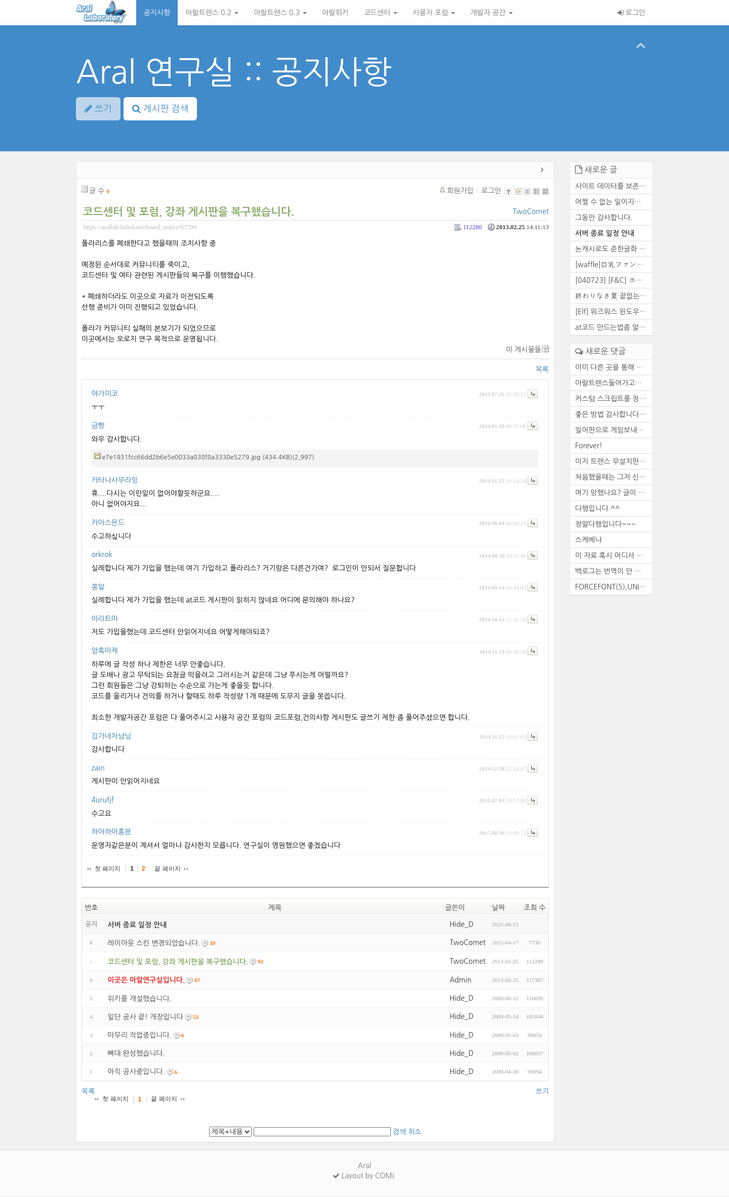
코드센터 (381, 12)
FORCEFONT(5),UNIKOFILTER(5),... (614, 587)
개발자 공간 (491, 12)
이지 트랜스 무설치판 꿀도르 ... (614, 462)
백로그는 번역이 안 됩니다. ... (614, 572)
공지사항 (157, 12)
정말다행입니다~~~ (605, 525)
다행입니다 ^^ (597, 509)
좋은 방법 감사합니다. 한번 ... (614, 415)
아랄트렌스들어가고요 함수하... (614, 384)
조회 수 (535, 908)
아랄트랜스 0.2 (211, 12)
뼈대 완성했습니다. (136, 1054)
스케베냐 (588, 540)
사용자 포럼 (434, 12)
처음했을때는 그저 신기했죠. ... (614, 478)
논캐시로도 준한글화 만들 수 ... (614, 249)
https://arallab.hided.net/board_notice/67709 (140, 228)
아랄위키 (335, 12)
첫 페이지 (107, 869)
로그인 (631, 12)
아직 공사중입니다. (136, 1073)
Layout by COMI (363, 1176)
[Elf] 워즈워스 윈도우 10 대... (614, 312)
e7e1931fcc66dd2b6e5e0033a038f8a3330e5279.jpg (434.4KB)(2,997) (208, 458)
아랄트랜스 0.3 (280, 12)
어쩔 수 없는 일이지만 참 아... (614, 202)
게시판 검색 (160, 108)
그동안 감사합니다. (603, 218)
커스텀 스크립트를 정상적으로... (614, 399)
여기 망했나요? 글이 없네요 (614, 493)
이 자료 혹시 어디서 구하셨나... (614, 556)
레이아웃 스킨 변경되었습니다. (153, 944)
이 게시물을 (523, 350)
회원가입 (460, 191)
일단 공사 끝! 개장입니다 (145, 1017)
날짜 (498, 908)
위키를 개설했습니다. (139, 999)
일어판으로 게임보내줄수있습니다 (614, 431)
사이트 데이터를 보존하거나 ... (614, 187)
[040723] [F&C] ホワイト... (614, 281)
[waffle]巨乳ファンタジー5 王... (614, 265)
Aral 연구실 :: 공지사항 (234, 72)
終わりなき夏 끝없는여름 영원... (614, 297)
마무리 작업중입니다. (139, 1036)
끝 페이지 (167, 869)
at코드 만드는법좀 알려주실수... (614, 328)
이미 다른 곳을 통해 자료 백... (614, 368)
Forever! (588, 446)
